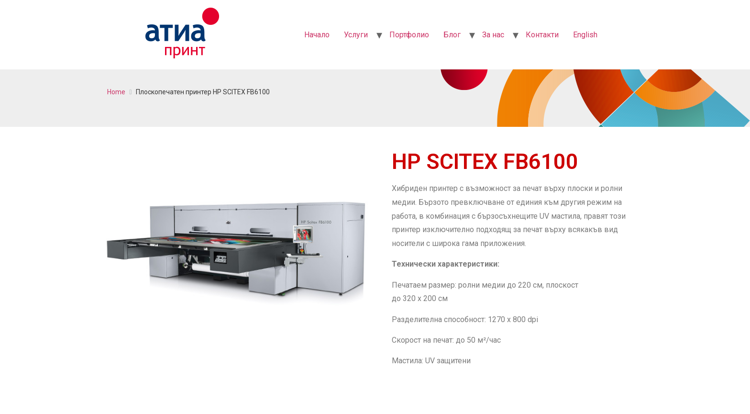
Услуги (356, 34)
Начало (317, 34)
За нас (493, 34)
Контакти (542, 34)
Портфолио (409, 34)
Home (116, 92)
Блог (452, 34)
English (585, 34)
